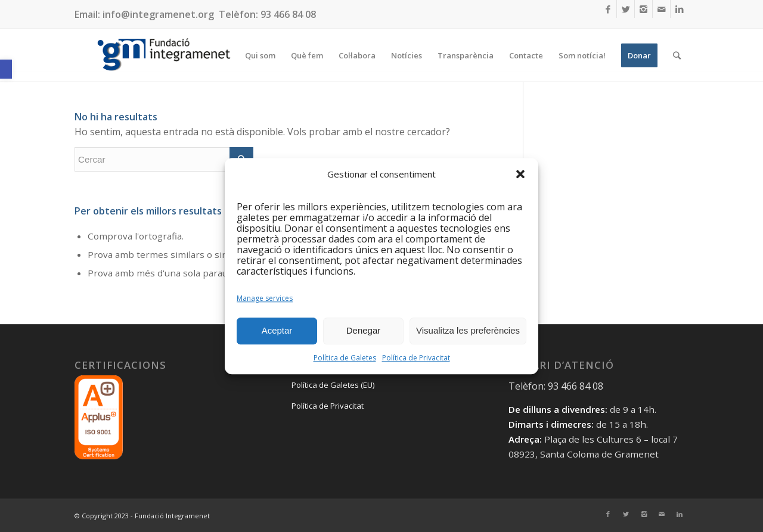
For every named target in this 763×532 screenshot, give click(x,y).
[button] (6, 69)
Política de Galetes (345, 358)
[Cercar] (676, 55)
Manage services (265, 298)
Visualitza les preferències (468, 331)
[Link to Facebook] (607, 9)
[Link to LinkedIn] (679, 9)
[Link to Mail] (661, 9)
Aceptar (277, 331)
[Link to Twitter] (625, 9)
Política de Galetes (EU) (332, 384)
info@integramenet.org (158, 14)
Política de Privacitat (416, 358)
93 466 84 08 (288, 14)
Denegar (363, 331)
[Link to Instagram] (643, 9)
